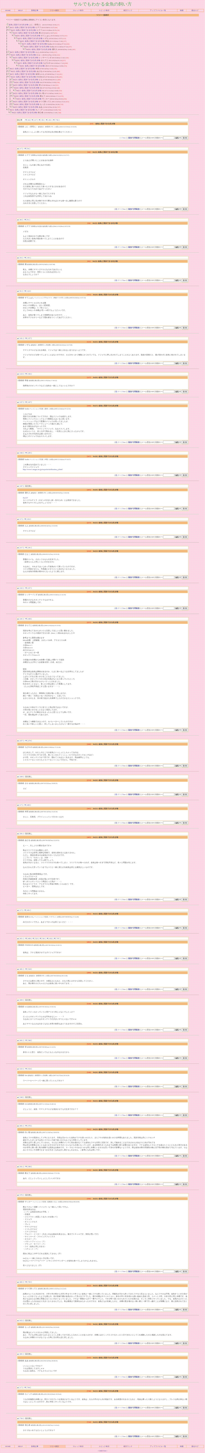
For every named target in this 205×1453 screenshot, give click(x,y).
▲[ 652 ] (20, 1320)
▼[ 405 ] (27, 805)
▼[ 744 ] (27, 1387)
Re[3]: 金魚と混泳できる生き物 (24, 33)
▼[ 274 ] (28, 741)
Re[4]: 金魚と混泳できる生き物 (26, 36)
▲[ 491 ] (20, 969)
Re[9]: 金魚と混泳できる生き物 (37, 49)
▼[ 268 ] (28, 619)
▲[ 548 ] (20, 1097)
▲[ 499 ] (20, 1000)
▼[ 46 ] (28, 120)
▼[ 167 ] (28, 402)
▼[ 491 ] (27, 910)
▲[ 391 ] (20, 834)
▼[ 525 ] (35, 938)
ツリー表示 (54, 10)
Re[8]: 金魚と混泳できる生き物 (35, 47)
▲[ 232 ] (20, 588)
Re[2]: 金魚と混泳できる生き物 (22, 30)
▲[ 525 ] (20, 1069)
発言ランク (127, 10)
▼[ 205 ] (28, 453)
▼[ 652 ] (50, 938)
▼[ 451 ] (49, 120)
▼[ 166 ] (28, 374)
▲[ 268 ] (20, 777)
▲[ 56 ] (20, 258)
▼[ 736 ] (56, 120)
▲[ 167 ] (20, 486)
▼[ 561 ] (42, 938)
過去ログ (195, 10)
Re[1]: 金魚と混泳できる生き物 (21, 27)
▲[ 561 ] (20, 1166)
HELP (20, 10)
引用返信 (135, 138)
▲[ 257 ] (20, 741)
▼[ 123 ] (27, 291)
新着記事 (34, 10)
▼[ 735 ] (28, 1282)
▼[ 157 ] (28, 338)
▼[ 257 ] (28, 588)
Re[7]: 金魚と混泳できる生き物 (33, 44)
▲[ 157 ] (20, 402)
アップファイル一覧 (158, 10)
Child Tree (102, 1451)
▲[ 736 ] (20, 1418)
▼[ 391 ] (41, 120)
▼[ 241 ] (28, 547)
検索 (182, 10)
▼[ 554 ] (28, 1069)
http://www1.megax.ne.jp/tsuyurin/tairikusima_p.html (43, 469)
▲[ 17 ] (20, 148)
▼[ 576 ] (28, 1126)
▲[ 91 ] (20, 291)
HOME (8, 10)
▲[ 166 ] (20, 453)
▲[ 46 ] (20, 220)
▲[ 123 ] (20, 374)
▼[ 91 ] (27, 220)
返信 (130, 138)
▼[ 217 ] (34, 120)
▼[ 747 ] (57, 938)
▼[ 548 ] (28, 1040)
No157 (25, 498)
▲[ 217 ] (20, 547)
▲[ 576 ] (20, 1195)
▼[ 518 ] (28, 969)
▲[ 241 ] (20, 619)
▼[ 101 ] (27, 258)
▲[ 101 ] (20, 338)
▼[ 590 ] (28, 1166)
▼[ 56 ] (27, 148)
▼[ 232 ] (27, 519)
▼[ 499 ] (28, 938)
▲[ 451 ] (20, 938)
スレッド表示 (78, 10)
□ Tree (123, 138)
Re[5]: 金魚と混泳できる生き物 (28, 38)
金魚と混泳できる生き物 (17, 25)
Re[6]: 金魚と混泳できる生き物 (31, 41)
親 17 (117, 209)
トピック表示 (104, 10)
